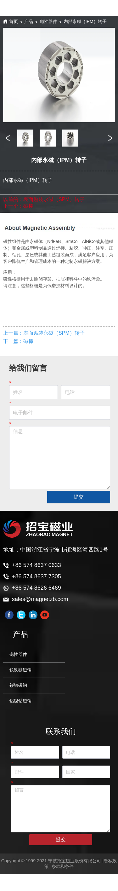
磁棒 (28, 206)
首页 (13, 21)
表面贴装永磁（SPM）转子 (54, 199)
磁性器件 (48, 21)
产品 (28, 21)
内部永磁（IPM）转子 (85, 21)
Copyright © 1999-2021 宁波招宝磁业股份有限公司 (51, 860)
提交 (79, 497)
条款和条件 (63, 866)
